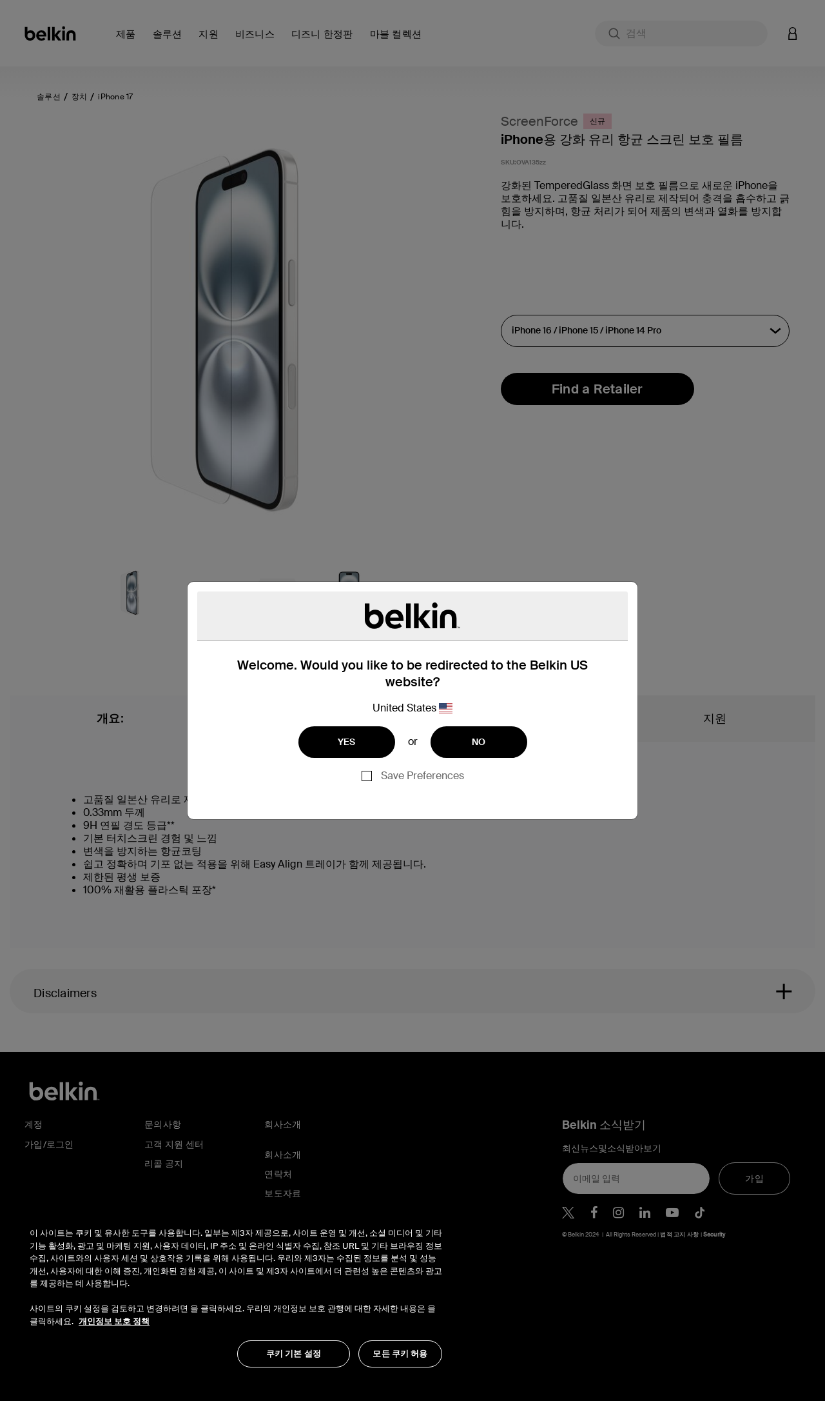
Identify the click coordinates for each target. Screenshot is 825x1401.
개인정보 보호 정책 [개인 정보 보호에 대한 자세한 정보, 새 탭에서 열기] (114, 1321)
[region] (235, 1290)
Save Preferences (422, 775)
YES (347, 742)
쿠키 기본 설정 (293, 1353)
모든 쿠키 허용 (400, 1353)
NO (479, 742)
